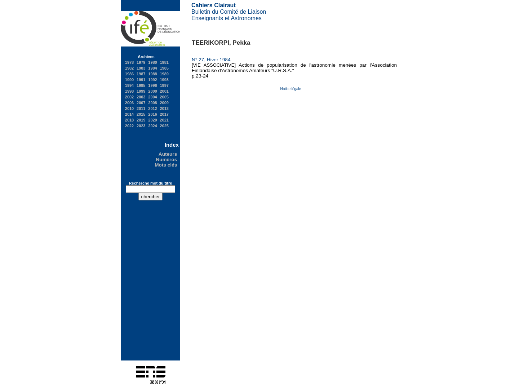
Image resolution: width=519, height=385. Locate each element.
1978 (129, 62)
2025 (164, 126)
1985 (164, 68)
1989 (164, 74)
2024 (152, 126)
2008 (152, 103)
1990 (129, 80)
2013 (164, 108)
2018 (129, 120)
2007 (141, 103)
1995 (141, 85)
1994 (129, 85)
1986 (129, 74)
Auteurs (168, 154)
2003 (141, 97)
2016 (152, 114)
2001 (164, 91)
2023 (141, 126)
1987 (141, 74)
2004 (152, 97)
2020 (152, 120)
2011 (141, 108)
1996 (152, 85)
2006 (129, 103)
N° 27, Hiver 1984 (212, 59)
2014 (129, 114)
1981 (164, 62)
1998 (129, 91)
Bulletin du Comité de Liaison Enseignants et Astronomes (228, 11)
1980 (152, 62)
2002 (129, 97)
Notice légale (290, 89)
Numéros (167, 159)
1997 (164, 85)
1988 (152, 74)
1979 (141, 62)
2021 (164, 120)
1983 (141, 68)
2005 (164, 97)
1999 (141, 91)
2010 (129, 108)
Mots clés (166, 165)
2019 (141, 120)
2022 (129, 126)
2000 (152, 91)
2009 (164, 103)
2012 (152, 108)
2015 (141, 114)
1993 (164, 80)
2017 (164, 114)
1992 (152, 80)
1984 (152, 68)
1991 (141, 80)
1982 (129, 68)
